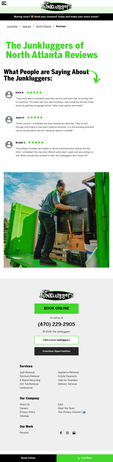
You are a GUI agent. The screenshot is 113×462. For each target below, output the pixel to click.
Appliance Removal (68, 372)
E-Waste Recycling (30, 380)
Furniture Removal (29, 376)
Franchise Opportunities (56, 351)
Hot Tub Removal (29, 384)
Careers (24, 408)
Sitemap (24, 416)
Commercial (26, 388)
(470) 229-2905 (56, 324)
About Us (25, 404)
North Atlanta (43, 26)
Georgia (27, 26)
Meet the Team (66, 408)
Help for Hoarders (68, 380)
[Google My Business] (74, 433)
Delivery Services (67, 384)
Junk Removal (27, 372)
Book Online (56, 308)
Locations (12, 26)
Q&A (60, 404)
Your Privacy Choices (71, 412)
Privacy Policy (27, 412)
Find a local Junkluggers (56, 340)
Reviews (24, 433)
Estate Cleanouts (67, 376)
